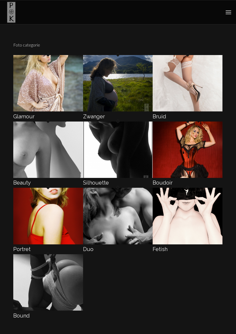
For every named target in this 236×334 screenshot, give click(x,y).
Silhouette (96, 182)
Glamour (24, 116)
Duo (88, 249)
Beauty (22, 182)
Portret (22, 249)
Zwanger (94, 116)
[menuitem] (228, 12)
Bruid (159, 116)
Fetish (160, 249)
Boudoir (163, 182)
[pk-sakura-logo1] (11, 12)
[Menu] (228, 12)
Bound (21, 315)
